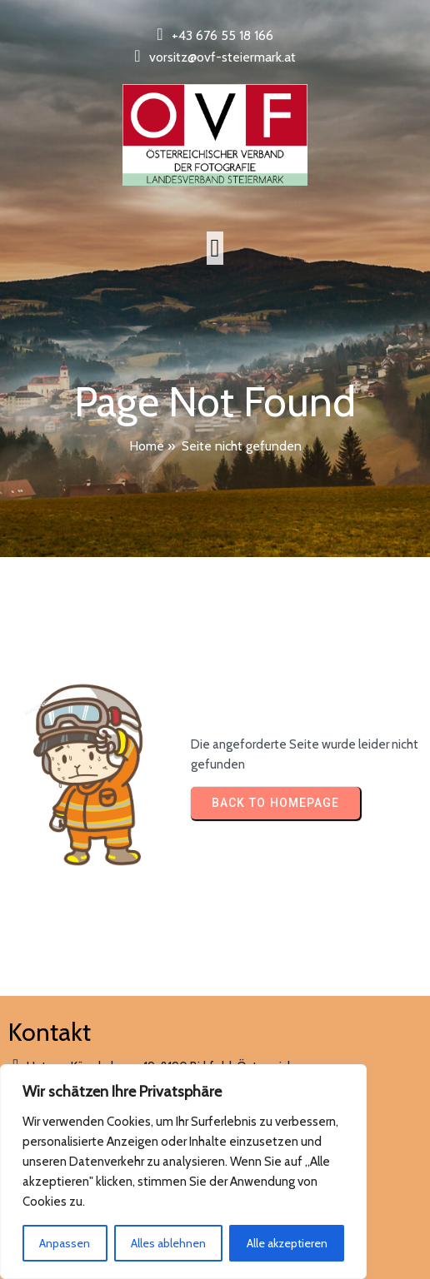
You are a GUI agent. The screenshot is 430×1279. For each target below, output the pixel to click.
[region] (183, 1171)
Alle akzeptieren (287, 1243)
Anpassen (64, 1243)
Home (146, 446)
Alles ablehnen (168, 1243)
